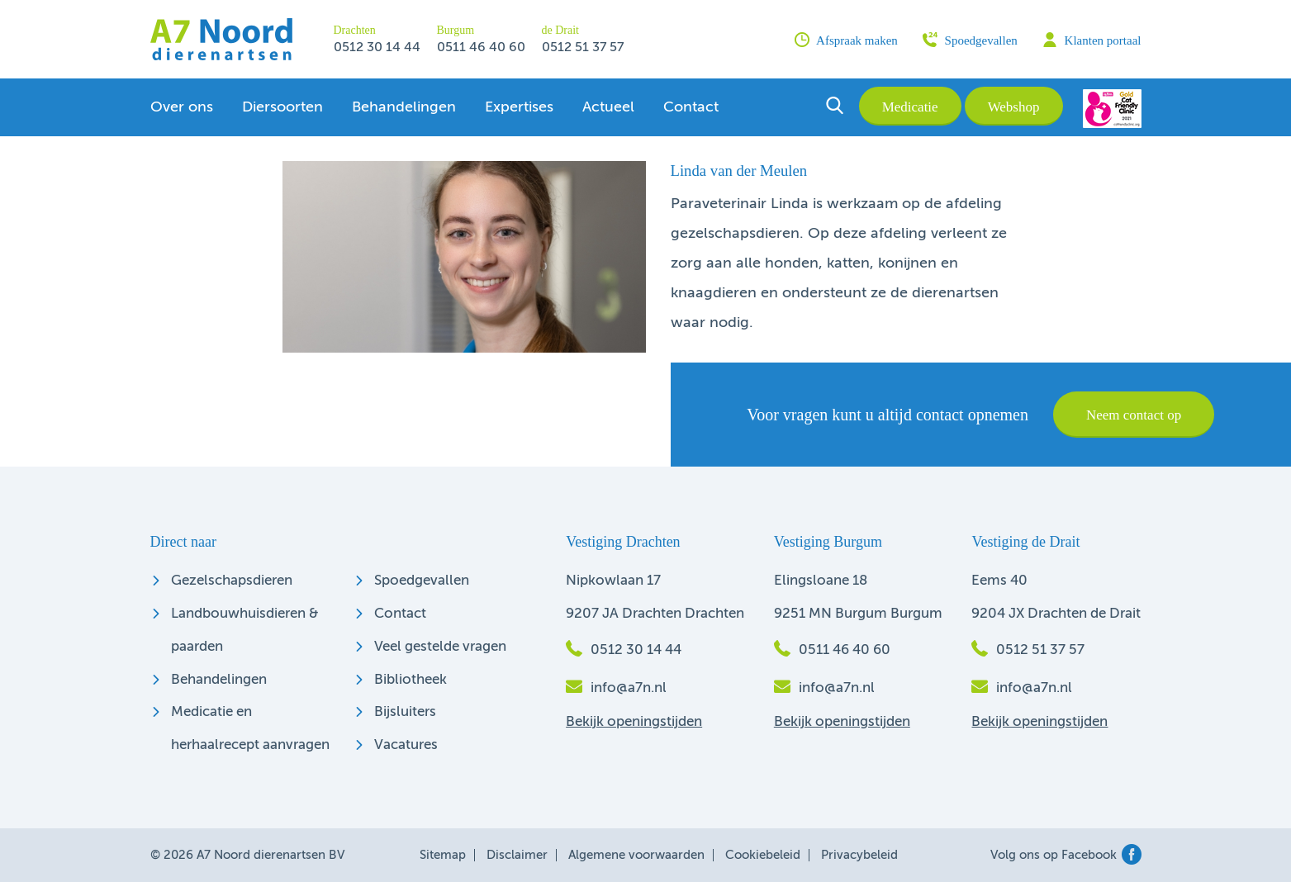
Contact (691, 107)
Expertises (519, 107)
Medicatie (910, 107)
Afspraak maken (846, 39)
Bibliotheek (410, 680)
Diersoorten (282, 107)
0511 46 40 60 (481, 48)
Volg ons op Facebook (1065, 855)
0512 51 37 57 (583, 48)
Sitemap (443, 855)
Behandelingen (404, 107)
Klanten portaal (1091, 39)
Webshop (1014, 107)
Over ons (181, 107)
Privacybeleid (859, 855)
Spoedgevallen (970, 39)
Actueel (608, 107)
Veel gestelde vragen (440, 647)
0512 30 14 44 (377, 48)
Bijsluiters (405, 712)
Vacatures (406, 745)
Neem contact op (1133, 415)
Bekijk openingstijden (634, 722)
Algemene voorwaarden (636, 855)
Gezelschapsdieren (231, 581)
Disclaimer (517, 855)
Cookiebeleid (762, 855)
